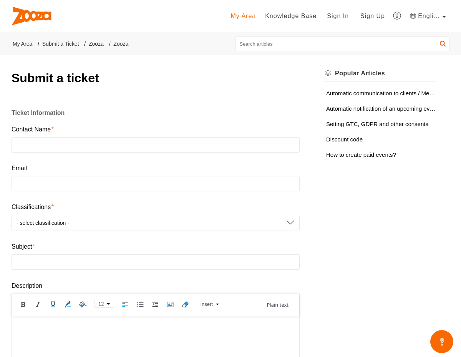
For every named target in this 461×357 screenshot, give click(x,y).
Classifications (33, 207)
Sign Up (372, 16)
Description (27, 285)
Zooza (96, 44)
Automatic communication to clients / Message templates (381, 93)
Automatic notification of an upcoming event (381, 108)
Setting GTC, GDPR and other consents (377, 124)
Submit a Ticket (60, 44)
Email (19, 168)
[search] (342, 44)
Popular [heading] (360, 73)
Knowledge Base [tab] (291, 16)
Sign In (338, 16)
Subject (23, 246)
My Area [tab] (243, 16)
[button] (397, 16)
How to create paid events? (361, 154)
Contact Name (33, 129)
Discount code (344, 139)
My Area (22, 44)
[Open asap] (441, 341)
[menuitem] (338, 16)
